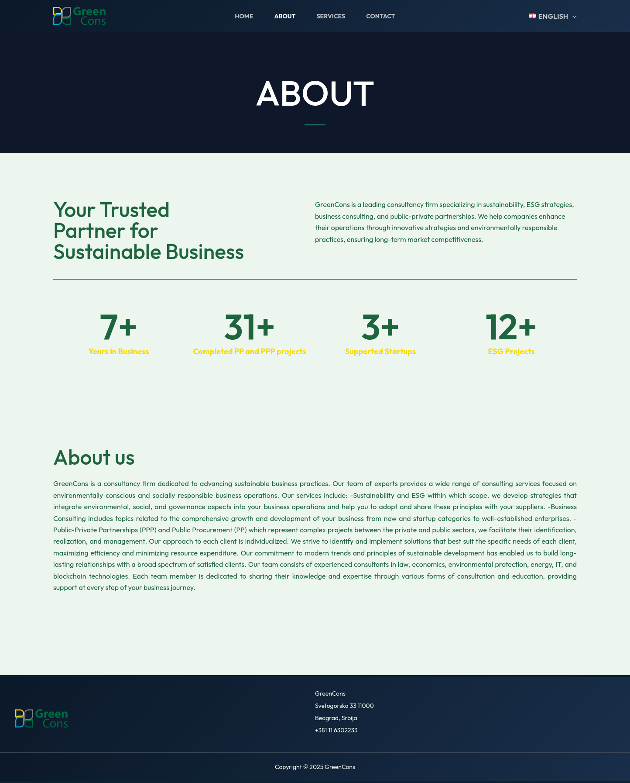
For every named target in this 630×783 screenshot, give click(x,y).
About (284, 16)
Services (330, 16)
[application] (572, 16)
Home (244, 16)
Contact (380, 16)
